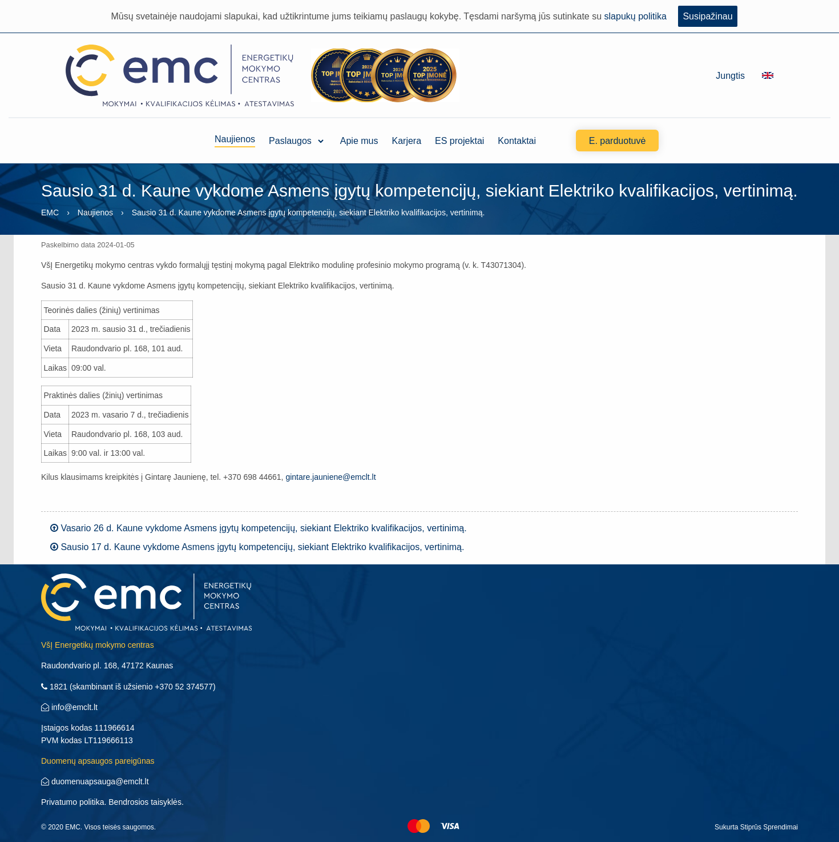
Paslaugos (290, 141)
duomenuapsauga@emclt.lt (95, 781)
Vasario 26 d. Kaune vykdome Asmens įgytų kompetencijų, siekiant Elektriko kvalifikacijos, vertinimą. (258, 528)
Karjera (407, 141)
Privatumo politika (72, 802)
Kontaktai (517, 141)
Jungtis (730, 76)
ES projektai (459, 141)
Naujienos (235, 140)
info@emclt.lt (69, 707)
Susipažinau (707, 16)
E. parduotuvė (617, 141)
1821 (54, 686)
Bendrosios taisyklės (144, 802)
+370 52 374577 (184, 686)
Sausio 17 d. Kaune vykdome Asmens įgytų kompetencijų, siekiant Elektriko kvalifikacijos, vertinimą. (257, 547)
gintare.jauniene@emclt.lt (330, 477)
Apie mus (359, 141)
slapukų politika (635, 16)
